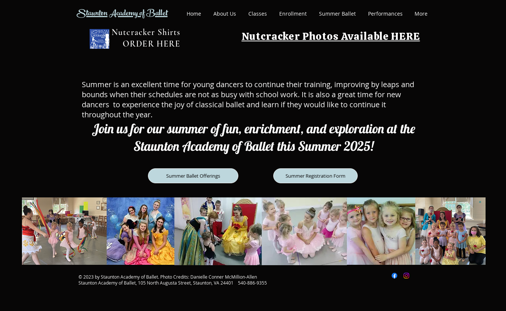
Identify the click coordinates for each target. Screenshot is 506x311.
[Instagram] (406, 275)
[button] (257, 14)
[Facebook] (394, 275)
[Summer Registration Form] (315, 175)
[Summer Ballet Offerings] (193, 175)
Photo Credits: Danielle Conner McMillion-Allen (208, 277)
